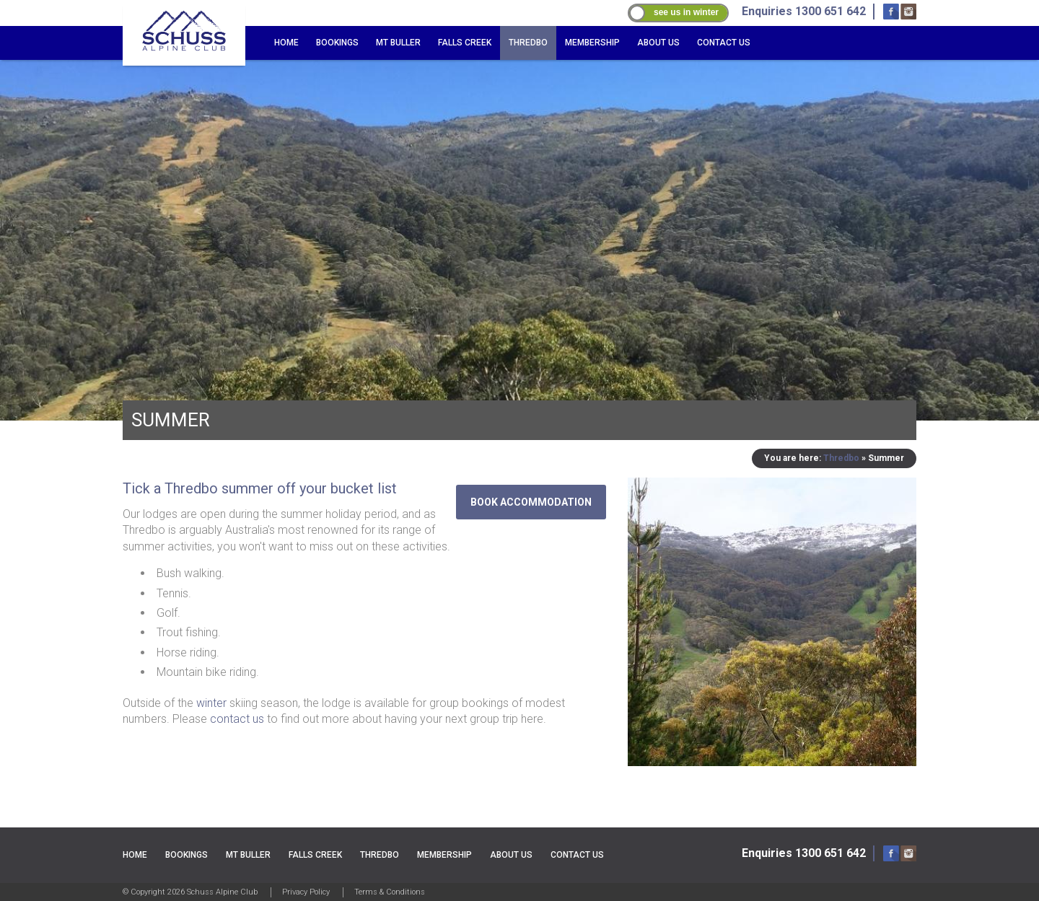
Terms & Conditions (389, 892)
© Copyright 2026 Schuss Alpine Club (190, 892)
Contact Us (723, 43)
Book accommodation (531, 502)
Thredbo (528, 43)
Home (286, 43)
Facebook (891, 11)
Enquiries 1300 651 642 (804, 853)
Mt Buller (398, 43)
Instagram (908, 11)
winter (211, 703)
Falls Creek (464, 43)
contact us (237, 719)
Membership (592, 43)
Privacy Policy (306, 892)
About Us (658, 43)
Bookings (337, 43)
